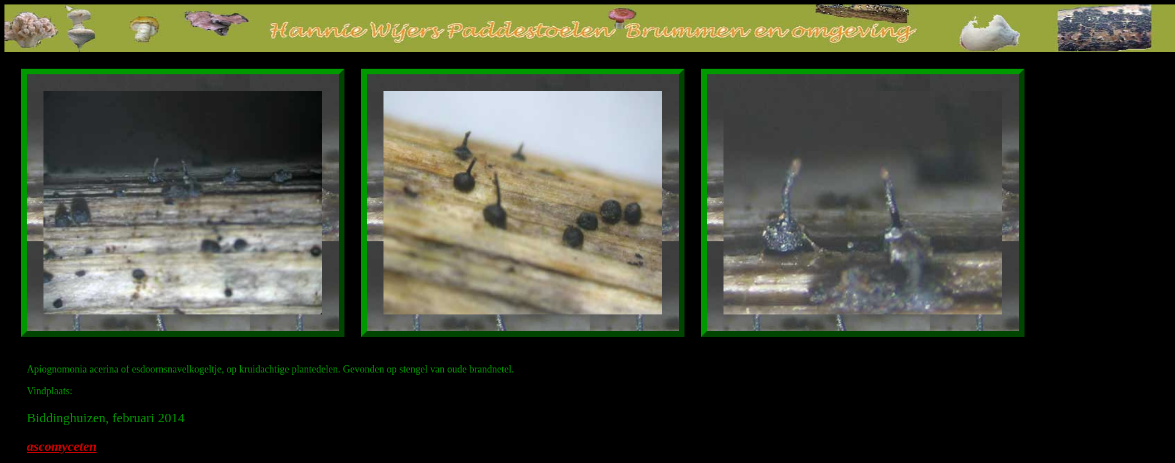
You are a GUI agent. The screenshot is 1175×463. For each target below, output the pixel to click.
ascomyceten (61, 446)
